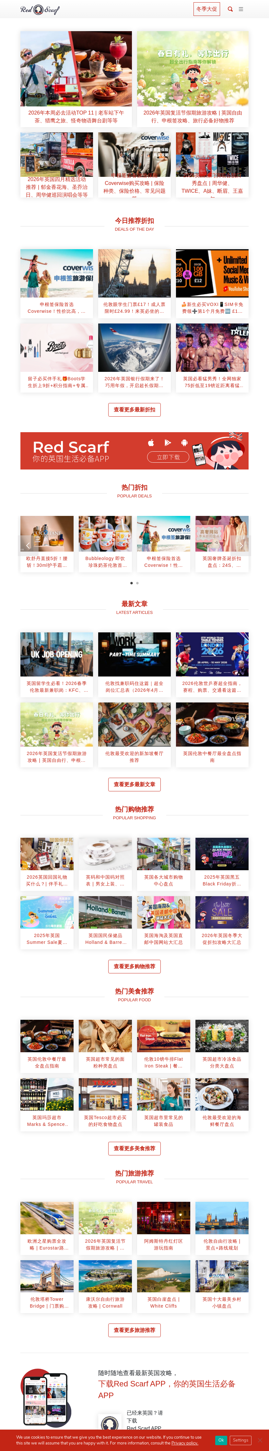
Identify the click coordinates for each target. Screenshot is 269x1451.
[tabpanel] (47, 546)
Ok (221, 1440)
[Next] (240, 545)
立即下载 (168, 457)
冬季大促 (206, 9)
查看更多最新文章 (134, 784)
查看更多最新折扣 (134, 409)
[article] (76, 79)
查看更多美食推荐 (134, 1148)
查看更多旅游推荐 (134, 1330)
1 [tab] (131, 583)
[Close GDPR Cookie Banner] (260, 1440)
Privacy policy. (184, 1443)
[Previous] (28, 545)
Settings (240, 1440)
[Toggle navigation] (241, 9)
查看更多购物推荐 (134, 966)
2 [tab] (137, 583)
